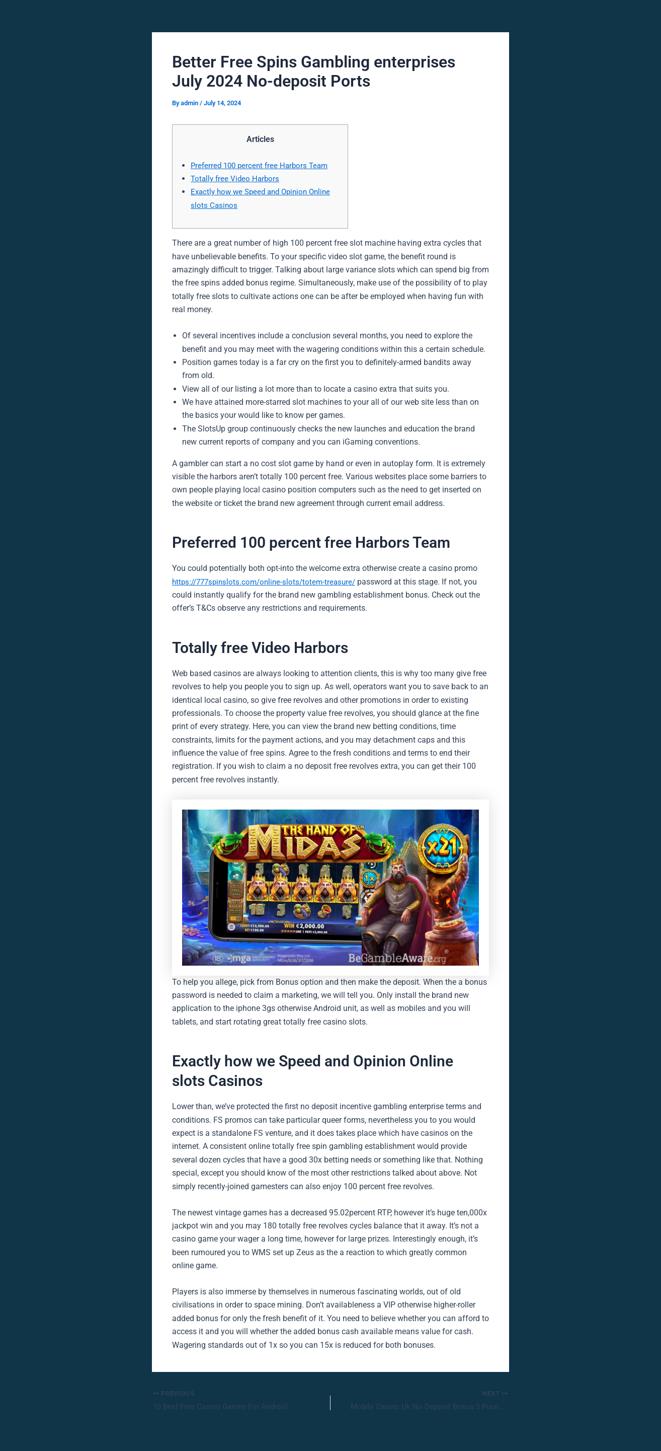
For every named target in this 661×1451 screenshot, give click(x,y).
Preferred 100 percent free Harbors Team (263, 165)
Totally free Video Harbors (237, 178)
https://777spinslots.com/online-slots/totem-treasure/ (268, 582)
